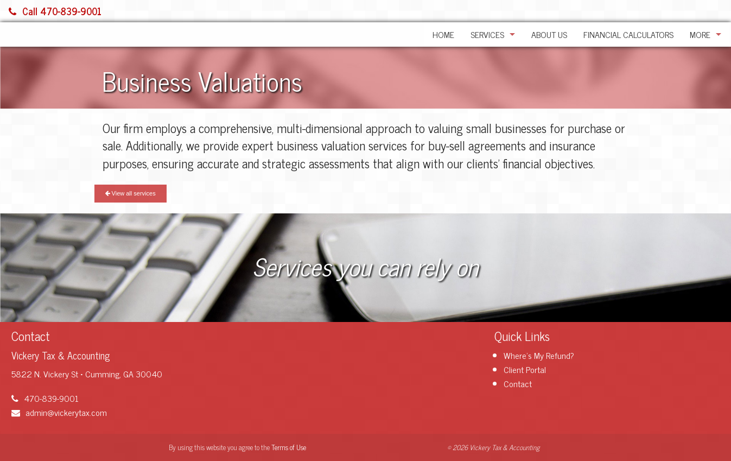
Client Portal (525, 369)
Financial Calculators (628, 34)
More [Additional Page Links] (700, 34)
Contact (518, 383)
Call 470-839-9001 (55, 11)
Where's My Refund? (539, 355)
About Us (549, 34)
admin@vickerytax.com (59, 412)
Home (443, 34)
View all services (130, 193)
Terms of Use (288, 447)
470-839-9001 (45, 398)
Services (487, 34)
